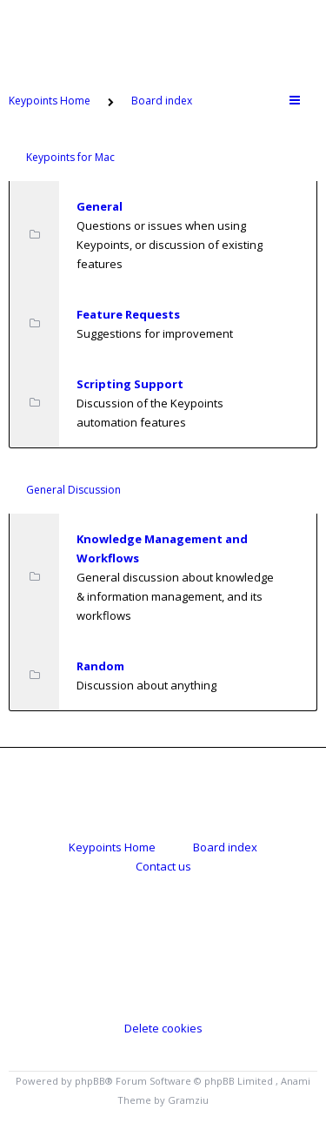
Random (100, 666)
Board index (225, 847)
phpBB (90, 1080)
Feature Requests (128, 314)
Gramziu (188, 1099)
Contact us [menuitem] (163, 866)
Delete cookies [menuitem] (163, 1028)
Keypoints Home (112, 847)
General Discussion (73, 489)
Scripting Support (130, 384)
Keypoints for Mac (70, 157)
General (100, 206)
